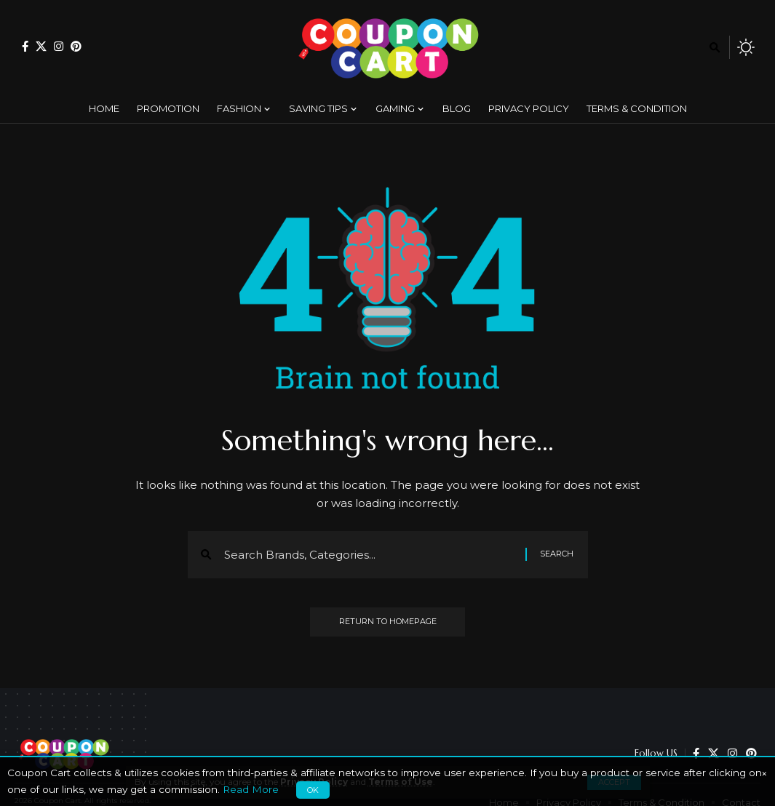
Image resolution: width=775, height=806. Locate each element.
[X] (41, 46)
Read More (251, 789)
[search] (714, 47)
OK (313, 790)
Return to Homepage (388, 622)
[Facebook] (25, 46)
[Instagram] (58, 46)
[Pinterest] (76, 46)
